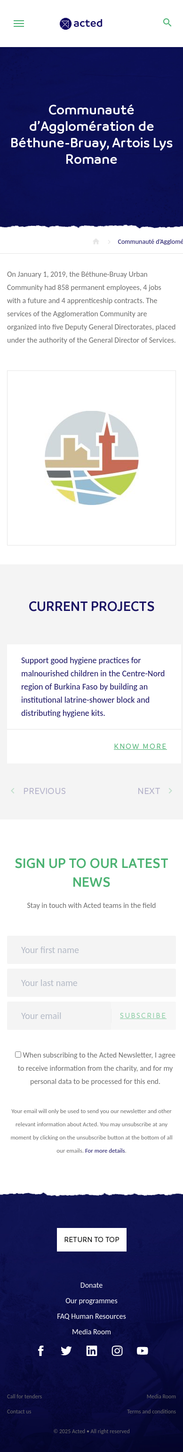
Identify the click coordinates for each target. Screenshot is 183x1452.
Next (156, 790)
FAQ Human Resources (91, 1316)
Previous (36, 790)
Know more (140, 746)
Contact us (19, 1411)
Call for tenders (24, 1396)
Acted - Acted (93, 23)
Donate (91, 1285)
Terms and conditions (151, 1411)
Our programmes (91, 1300)
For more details (105, 1150)
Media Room (91, 1331)
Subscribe (143, 1015)
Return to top (91, 1239)
